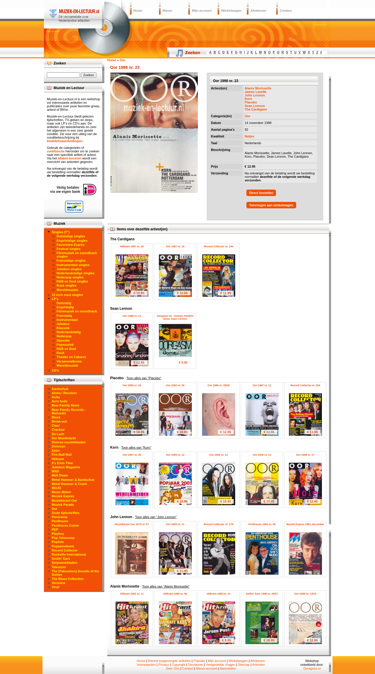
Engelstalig (65, 307)
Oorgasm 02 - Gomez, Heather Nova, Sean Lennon (175, 317)
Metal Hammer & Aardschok (73, 479)
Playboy (58, 533)
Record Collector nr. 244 (218, 246)
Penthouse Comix (65, 525)
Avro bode (60, 401)
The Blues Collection (68, 579)
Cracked (58, 429)
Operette (63, 340)
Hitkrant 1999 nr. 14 (219, 593)
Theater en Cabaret (71, 357)
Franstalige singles (71, 260)
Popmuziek (65, 344)
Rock (60, 353)
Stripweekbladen (64, 562)
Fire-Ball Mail (62, 454)
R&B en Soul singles (72, 281)
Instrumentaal (67, 319)
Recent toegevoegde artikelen (169, 661)
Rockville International (69, 554)
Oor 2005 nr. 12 (175, 454)
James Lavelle (256, 91)
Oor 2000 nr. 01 (262, 454)
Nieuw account (206, 668)
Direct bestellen (261, 193)
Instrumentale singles (73, 265)
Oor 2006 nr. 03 (131, 385)
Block (56, 417)
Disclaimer (195, 664)
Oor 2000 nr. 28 (175, 385)
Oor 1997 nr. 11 (262, 385)
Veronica (58, 583)
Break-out (59, 421)
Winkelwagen (231, 10)
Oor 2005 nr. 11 (175, 524)
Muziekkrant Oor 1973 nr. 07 (132, 524)
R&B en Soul (66, 348)
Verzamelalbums (69, 361)
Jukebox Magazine (66, 467)
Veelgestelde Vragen (220, 664)
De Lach (58, 434)
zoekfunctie (56, 151)
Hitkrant (58, 459)
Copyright (178, 664)
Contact (286, 10)
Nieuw (167, 10)
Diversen (58, 446)
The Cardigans (256, 109)
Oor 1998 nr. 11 (131, 315)
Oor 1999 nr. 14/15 (305, 593)
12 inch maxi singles (67, 295)
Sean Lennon (255, 106)
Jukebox (63, 324)
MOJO (56, 488)
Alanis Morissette (258, 88)
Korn (248, 99)
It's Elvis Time (62, 463)
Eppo (56, 450)
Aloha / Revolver (64, 393)
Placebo (251, 102)
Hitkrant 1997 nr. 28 (132, 246)
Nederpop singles (70, 277)
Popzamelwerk (63, 546)
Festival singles (69, 249)
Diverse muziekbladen (69, 442)
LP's (55, 299)
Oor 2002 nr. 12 (218, 454)
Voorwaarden (146, 664)
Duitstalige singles (71, 236)
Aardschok (60, 389)
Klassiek (63, 328)
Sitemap (244, 664)
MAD (55, 471)
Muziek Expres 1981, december (305, 524)
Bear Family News (65, 405)
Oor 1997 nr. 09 (131, 454)
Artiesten (258, 664)
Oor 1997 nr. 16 (175, 246)
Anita (56, 397)
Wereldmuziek (67, 290)
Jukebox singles (69, 269)
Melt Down (60, 475)
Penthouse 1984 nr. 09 (261, 524)
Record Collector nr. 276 (218, 524)
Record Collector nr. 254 (305, 385)
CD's (55, 370)
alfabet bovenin (69, 158)
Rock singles (66, 285)
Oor (247, 116)
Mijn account (202, 10)
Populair (199, 661)
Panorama (59, 517)
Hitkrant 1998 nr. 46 (175, 593)
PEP (55, 529)
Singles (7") (61, 232)
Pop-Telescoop (63, 537)
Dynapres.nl (312, 668)
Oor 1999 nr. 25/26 (218, 385)
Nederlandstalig (69, 332)
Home (137, 10)
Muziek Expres (63, 496)
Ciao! (56, 425)
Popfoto (58, 542)
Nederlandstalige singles (76, 273)
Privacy (163, 664)
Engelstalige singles (72, 240)
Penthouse (60, 521)
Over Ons (173, 668)
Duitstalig (64, 303)
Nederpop (64, 336)
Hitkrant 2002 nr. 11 (132, 593)
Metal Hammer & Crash (69, 484)
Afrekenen (258, 10)
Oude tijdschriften (65, 513)
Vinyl (55, 587)
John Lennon (255, 95)
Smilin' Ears (61, 558)
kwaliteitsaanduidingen (64, 141)
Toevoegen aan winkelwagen (271, 205)
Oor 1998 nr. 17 (305, 454)
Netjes (249, 136)
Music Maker (61, 492)
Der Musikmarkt (64, 438)
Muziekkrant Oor (64, 500)
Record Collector (65, 550)
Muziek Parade (63, 504)
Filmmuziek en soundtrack (77, 311)
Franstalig (64, 315)
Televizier (59, 567)
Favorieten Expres (70, 244)
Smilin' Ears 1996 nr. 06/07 (262, 593)
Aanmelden (227, 668)
